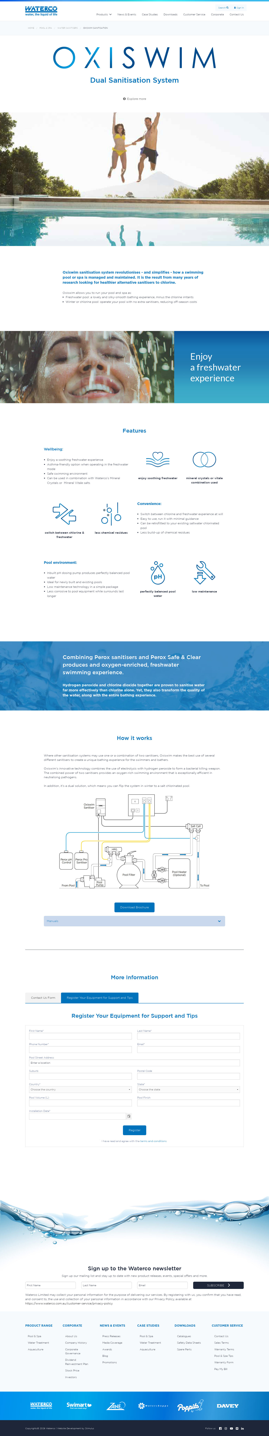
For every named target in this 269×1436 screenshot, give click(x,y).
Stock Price (72, 1370)
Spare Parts (184, 1349)
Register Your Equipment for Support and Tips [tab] (100, 997)
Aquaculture (35, 1349)
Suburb (80, 1074)
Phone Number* (80, 1048)
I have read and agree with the (134, 1141)
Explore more (134, 98)
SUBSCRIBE (218, 1285)
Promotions (109, 1362)
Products (102, 14)
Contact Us (237, 14)
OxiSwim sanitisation (95, 28)
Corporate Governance (72, 1351)
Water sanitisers (67, 28)
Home (31, 28)
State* (188, 1088)
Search (222, 7)
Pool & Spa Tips (223, 1355)
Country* (80, 1088)
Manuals (52, 921)
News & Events (127, 14)
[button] (129, 1116)
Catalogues (184, 1336)
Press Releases (111, 1336)
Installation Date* (80, 1115)
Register (134, 1130)
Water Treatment (38, 1342)
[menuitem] (41, 1336)
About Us (71, 1336)
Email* (188, 1048)
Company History (76, 1342)
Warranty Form (223, 1362)
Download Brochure (134, 907)
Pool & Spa (46, 28)
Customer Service (194, 14)
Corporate (217, 14)
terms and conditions (153, 1141)
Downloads (170, 14)
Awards (107, 1349)
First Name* (80, 1034)
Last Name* (188, 1034)
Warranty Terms (224, 1349)
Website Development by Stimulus (75, 1428)
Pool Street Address (134, 1061)
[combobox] (77, 1116)
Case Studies (150, 14)
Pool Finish (188, 1101)
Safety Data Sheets (189, 1342)
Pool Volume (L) (80, 1101)
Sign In (240, 7)
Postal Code (188, 1074)
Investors (71, 1377)
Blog (105, 1355)
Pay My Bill (220, 1369)
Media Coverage (112, 1342)
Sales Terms (221, 1342)
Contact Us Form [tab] (43, 997)
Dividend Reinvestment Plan (76, 1361)
